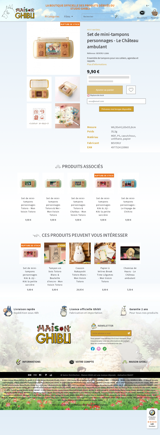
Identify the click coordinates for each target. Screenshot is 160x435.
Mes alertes (74, 387)
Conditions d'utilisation (27, 375)
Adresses (73, 375)
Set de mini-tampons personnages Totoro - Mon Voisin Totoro (28, 205)
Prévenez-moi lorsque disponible (116, 109)
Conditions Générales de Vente (31, 379)
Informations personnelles (82, 367)
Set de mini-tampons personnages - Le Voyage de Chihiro (128, 205)
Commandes (75, 371)
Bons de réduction (78, 379)
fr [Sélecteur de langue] (147, 5)
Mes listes (73, 383)
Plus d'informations (97, 64)
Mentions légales (24, 371)
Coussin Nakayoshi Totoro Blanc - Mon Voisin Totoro (80, 275)
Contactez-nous (130, 389)
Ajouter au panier (105, 89)
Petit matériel (93, 30)
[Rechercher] (98, 16)
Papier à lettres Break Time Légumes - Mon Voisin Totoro (105, 275)
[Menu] (156, 409)
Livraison (20, 383)
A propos (19, 367)
